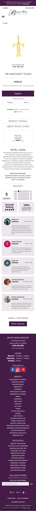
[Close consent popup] (33, 507)
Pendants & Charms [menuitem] (18, 394)
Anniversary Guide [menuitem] (18, 468)
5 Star (15, 191)
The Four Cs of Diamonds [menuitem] (18, 446)
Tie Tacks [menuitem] (18, 406)
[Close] (33, 3)
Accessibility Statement (18, 502)
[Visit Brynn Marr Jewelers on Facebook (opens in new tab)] (12, 369)
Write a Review (18, 324)
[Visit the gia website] (12, 492)
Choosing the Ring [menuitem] (18, 451)
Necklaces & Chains (11, 177)
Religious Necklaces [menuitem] (18, 433)
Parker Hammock (18, 297)
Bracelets (22, 175)
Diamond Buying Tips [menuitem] (18, 448)
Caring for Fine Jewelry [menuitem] (18, 460)
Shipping (9, 102)
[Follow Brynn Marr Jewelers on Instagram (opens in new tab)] (18, 369)
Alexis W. (15, 261)
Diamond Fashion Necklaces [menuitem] (18, 425)
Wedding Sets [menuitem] (18, 435)
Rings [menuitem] (18, 396)
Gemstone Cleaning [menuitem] (18, 465)
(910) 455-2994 (18, 67)
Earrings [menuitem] (18, 389)
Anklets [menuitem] (18, 404)
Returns (26, 102)
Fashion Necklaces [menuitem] (18, 418)
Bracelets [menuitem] (18, 387)
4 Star (15, 193)
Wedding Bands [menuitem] (18, 382)
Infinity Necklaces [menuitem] (18, 423)
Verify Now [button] (26, 4)
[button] (5, 8)
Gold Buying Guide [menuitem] (18, 470)
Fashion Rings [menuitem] (18, 384)
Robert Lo (15, 219)
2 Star (15, 197)
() (31, 191)
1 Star (15, 199)
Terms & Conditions (22, 498)
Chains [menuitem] (18, 413)
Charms (5, 23)
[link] (29, 8)
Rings (13, 179)
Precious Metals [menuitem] (18, 458)
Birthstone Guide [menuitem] (18, 453)
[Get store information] (18, 348)
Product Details (18, 121)
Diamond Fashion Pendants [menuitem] (18, 428)
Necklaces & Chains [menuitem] (18, 392)
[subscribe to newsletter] (31, 484)
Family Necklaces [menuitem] (18, 421)
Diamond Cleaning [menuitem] (18, 463)
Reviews (18, 186)
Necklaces (21, 179)
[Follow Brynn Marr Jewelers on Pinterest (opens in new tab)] (23, 369)
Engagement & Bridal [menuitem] (18, 379)
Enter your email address (18, 480)
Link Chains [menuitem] (18, 416)
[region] (18, 46)
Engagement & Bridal (11, 175)
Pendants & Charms (24, 177)
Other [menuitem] (18, 409)
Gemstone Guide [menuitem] (18, 455)
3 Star (15, 195)
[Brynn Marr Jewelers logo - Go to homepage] (18, 12)
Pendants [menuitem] (18, 399)
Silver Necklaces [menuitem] (18, 411)
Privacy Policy (11, 498)
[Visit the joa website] (24, 492)
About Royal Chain (18, 126)
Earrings (28, 175)
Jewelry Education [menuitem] (18, 443)
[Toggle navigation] (3, 16)
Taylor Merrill (16, 242)
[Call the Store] (18, 345)
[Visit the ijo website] (19, 492)
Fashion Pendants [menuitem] (18, 430)
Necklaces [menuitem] (18, 401)
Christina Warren (18, 280)
